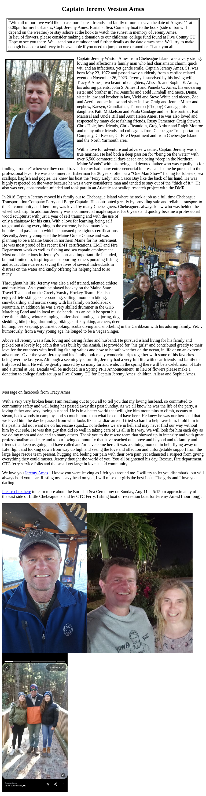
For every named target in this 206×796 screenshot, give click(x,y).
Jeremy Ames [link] (36, 473)
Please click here (16, 491)
